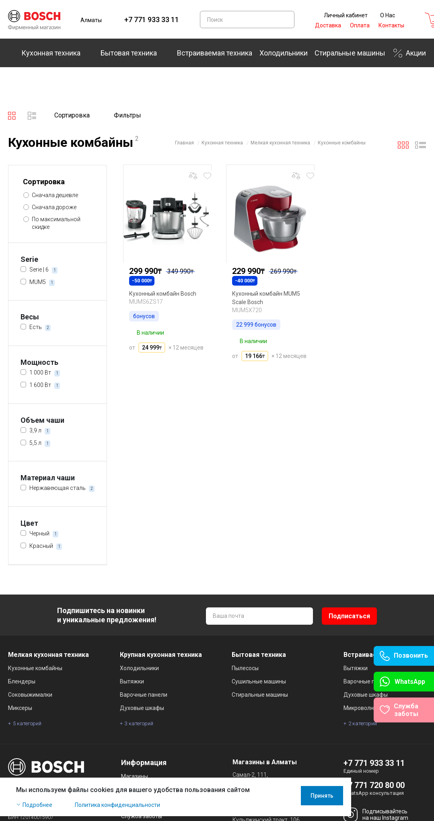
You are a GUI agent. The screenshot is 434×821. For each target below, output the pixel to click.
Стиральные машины (350, 53)
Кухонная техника (50, 53)
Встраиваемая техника (214, 53)
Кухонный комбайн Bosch (162, 293)
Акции (416, 53)
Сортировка (72, 115)
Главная (184, 143)
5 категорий (27, 723)
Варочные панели (143, 694)
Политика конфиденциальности (117, 810)
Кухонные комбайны (342, 143)
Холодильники (283, 53)
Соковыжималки (30, 694)
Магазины (134, 776)
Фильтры (127, 115)
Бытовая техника (129, 53)
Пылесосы (245, 668)
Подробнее (37, 810)
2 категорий (362, 723)
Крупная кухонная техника (161, 654)
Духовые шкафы (142, 708)
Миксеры (20, 708)
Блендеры (21, 681)
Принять (404, 800)
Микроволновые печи (372, 708)
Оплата (360, 25)
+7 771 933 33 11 (151, 19)
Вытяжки (132, 681)
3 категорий (139, 723)
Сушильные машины (259, 681)
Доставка (328, 25)
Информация (144, 762)
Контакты (391, 25)
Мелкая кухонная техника (280, 143)
